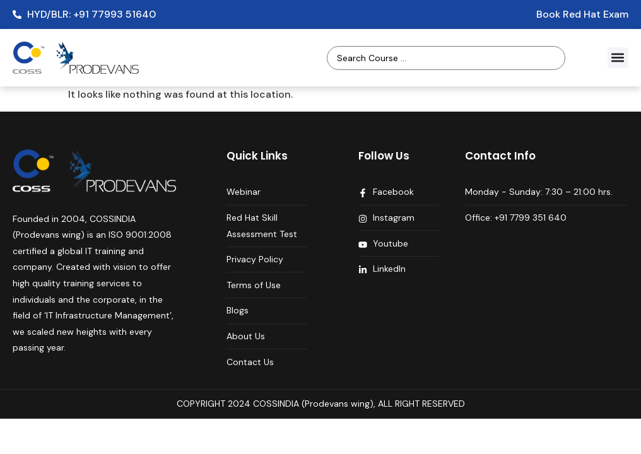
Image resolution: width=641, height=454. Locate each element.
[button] (618, 57)
